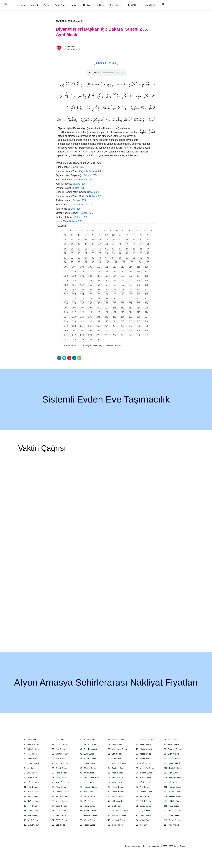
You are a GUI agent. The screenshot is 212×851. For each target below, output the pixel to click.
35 (106, 239)
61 (106, 249)
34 (99, 239)
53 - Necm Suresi (87, 806)
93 (148, 258)
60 (99, 249)
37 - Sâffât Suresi (59, 820)
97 (86, 262)
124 (122, 271)
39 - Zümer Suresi (87, 740)
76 (120, 253)
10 (116, 230)
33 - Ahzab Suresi (59, 801)
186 (90, 299)
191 (130, 299)
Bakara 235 (77, 167)
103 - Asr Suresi (171, 773)
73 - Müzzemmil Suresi (118, 811)
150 (66, 285)
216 (66, 312)
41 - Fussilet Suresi (88, 749)
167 (114, 289)
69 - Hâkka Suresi (116, 792)
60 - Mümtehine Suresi (117, 749)
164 (90, 289)
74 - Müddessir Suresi (117, 815)
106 (66, 267)
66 (141, 249)
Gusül (46, 5)
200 (114, 303)
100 (107, 262)
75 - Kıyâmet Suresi (116, 820)
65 (134, 249)
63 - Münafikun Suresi (117, 763)
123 (114, 271)
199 (106, 303)
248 (146, 321)
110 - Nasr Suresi (171, 806)
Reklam (146, 846)
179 (122, 294)
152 (82, 285)
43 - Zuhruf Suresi (88, 759)
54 (148, 244)
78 (134, 253)
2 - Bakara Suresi (31, 744)
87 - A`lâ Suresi (143, 787)
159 (138, 285)
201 (122, 303)
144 (106, 280)
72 (93, 253)
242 (98, 321)
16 (65, 235)
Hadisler (87, 5)
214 (138, 308)
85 (93, 258)
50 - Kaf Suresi (86, 792)
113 (122, 267)
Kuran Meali (115, 5)
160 (146, 285)
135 (122, 276)
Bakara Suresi (113, 345)
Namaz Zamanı (179, 846)
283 (74, 339)
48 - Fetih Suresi (87, 782)
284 (82, 339)
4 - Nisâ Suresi (30, 754)
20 (93, 235)
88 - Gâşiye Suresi (144, 792)
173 (74, 294)
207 (82, 308)
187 (98, 299)
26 (134, 235)
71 (86, 253)
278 (122, 335)
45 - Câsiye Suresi (88, 768)
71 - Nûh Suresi (115, 801)
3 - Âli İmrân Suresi (32, 749)
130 (82, 276)
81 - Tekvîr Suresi (143, 759)
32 (86, 239)
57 (79, 249)
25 (127, 235)
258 (138, 326)
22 (106, 235)
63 (120, 249)
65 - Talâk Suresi (115, 773)
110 (98, 267)
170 (138, 289)
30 (72, 239)
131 (90, 276)
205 (66, 308)
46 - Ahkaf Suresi (87, 773)
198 (98, 303)
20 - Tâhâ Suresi (59, 740)
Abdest (34, 5)
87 (106, 258)
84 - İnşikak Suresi (144, 773)
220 (98, 312)
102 (123, 262)
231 (98, 317)
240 (82, 321)
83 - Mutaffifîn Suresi (145, 768)
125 (130, 271)
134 (114, 276)
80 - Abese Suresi (143, 754)
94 (65, 262)
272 (74, 335)
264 (98, 330)
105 (147, 262)
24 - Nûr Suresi (58, 759)
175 (90, 294)
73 (99, 253)
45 (86, 244)
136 (130, 276)
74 (106, 253)
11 (123, 230)
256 (122, 326)
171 (146, 289)
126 (138, 271)
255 (114, 326)
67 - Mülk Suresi (115, 782)
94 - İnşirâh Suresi (143, 820)
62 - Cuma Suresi (115, 759)
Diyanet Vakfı (69, 46)
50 (120, 244)
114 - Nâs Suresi (171, 825)
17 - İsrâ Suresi (30, 815)
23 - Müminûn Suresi (61, 754)
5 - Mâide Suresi (31, 759)
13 (137, 230)
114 (130, 267)
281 (146, 335)
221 (106, 312)
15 (150, 230)
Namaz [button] (74, 5)
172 (66, 294)
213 (130, 308)
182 (146, 294)
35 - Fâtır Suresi (59, 811)
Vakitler (100, 5)
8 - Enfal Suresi (30, 773)
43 (72, 244)
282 (66, 339)
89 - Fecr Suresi (143, 796)
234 (122, 317)
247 (138, 321)
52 (134, 244)
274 (90, 335)
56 (72, 249)
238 (66, 321)
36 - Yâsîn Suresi (59, 815)
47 (99, 244)
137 (138, 276)
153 (90, 285)
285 (90, 339)
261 (74, 330)
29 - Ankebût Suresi (60, 782)
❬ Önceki (99, 62)
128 (66, 276)
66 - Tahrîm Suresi (116, 777)
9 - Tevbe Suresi (31, 777)
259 (146, 326)
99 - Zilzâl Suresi (171, 754)
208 (90, 308)
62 (113, 249)
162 (74, 289)
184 (74, 299)
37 (120, 239)
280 (138, 335)
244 (114, 321)
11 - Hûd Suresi (31, 787)
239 (74, 321)
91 (134, 258)
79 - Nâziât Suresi (144, 749)
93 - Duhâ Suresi (143, 815)
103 (131, 262)
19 (86, 235)
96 (79, 262)
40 (141, 239)
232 (106, 317)
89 (120, 258)
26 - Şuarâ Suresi (59, 768)
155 (106, 285)
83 (79, 258)
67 (148, 249)
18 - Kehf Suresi (31, 820)
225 (138, 312)
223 (122, 312)
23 (113, 235)
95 (72, 262)
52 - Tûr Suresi (86, 801)
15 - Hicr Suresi (30, 806)
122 (106, 271)
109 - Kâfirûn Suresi (172, 801)
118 (74, 271)
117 (66, 271)
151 (74, 285)
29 (65, 239)
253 (98, 326)
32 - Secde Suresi (59, 796)
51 (127, 244)
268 (130, 330)
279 (130, 335)
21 (99, 235)
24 (120, 235)
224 (130, 312)
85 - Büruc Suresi (143, 777)
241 (90, 321)
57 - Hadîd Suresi (87, 825)
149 (146, 280)
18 (79, 235)
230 (90, 317)
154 (98, 285)
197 (90, 303)
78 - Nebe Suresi (143, 744)
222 (114, 312)
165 (98, 289)
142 (90, 280)
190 (122, 299)
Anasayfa (21, 5)
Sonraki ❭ (113, 62)
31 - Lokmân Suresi (60, 792)
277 (114, 335)
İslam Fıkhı (132, 5)
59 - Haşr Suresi (115, 744)
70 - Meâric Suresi (116, 796)
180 (130, 294)
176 (98, 294)
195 (74, 303)
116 (146, 267)
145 (114, 280)
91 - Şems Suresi (143, 806)
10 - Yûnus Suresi (31, 782)
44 (79, 244)
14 (144, 230)
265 (106, 330)
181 (138, 294)
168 (122, 289)
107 (74, 267)
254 (106, 326)
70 (79, 253)
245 (122, 321)
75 (113, 253)
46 (93, 244)
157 (122, 285)
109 (90, 267)
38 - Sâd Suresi (58, 825)
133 (106, 276)
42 (65, 244)
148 (138, 280)
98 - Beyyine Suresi (172, 749)
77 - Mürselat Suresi (144, 740)
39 (134, 239)
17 (72, 235)
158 (130, 285)
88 (113, 258)
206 (74, 308)
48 (106, 244)
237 (146, 317)
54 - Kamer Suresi (88, 811)
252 (90, 326)
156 (114, 285)
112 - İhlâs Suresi (171, 815)
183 (66, 299)
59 (93, 249)
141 (82, 280)
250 (74, 326)
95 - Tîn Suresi (142, 825)
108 (82, 267)
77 (127, 253)
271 (66, 335)
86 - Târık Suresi (143, 782)
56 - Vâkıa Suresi (87, 820)
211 (114, 308)
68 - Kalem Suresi (116, 787)
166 (106, 289)
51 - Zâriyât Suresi (88, 796)
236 (138, 317)
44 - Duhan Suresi (87, 763)
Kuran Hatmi (150, 5)
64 (127, 249)
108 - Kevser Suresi (172, 796)
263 (90, 330)
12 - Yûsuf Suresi (31, 792)
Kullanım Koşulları (132, 846)
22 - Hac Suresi (58, 749)
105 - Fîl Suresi (171, 782)
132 (98, 276)
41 (148, 239)
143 (98, 280)
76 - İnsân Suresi (115, 825)
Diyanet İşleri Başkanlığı (69, 21)
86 (99, 258)
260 (66, 330)
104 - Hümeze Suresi (173, 777)
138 (146, 276)
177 (106, 294)
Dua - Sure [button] (60, 5)
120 (90, 271)
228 (74, 317)
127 (146, 271)
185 (82, 299)
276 (106, 335)
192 (138, 299)
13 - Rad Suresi (31, 796)
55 (65, 249)
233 (114, 317)
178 (114, 294)
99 (99, 262)
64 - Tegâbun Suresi (116, 768)
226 (146, 312)
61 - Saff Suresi (115, 754)
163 (82, 289)
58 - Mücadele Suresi (117, 740)
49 (113, 244)
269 (138, 330)
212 (122, 308)
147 (130, 280)
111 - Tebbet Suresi (172, 811)
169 (130, 289)
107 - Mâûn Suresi (172, 792)
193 (146, 299)
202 (130, 303)
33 (93, 239)
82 (72, 258)
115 (138, 267)
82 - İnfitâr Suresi (143, 763)
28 (148, 235)
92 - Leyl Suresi (143, 811)
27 (141, 235)
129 (74, 276)
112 (114, 267)
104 (139, 262)
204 (146, 303)
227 (66, 317)
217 (74, 312)
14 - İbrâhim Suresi (32, 801)
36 (113, 239)
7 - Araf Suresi (30, 768)
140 (74, 280)
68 (65, 253)
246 (130, 321)
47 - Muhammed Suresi (90, 777)
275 (98, 335)
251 (82, 326)
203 (138, 303)
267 (122, 330)
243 (106, 321)
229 (82, 317)
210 (106, 308)
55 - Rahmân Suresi (88, 815)
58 (86, 249)
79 (141, 253)
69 (72, 253)
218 (82, 312)
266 (114, 330)
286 (98, 339)
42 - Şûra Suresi (87, 754)
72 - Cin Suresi (114, 806)
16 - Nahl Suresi (31, 811)
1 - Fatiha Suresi (31, 740)
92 (141, 258)
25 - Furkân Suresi (60, 763)
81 (65, 258)
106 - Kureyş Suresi (172, 787)
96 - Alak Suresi (171, 740)
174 (82, 294)
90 (127, 258)
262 (82, 330)
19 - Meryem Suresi (32, 825)
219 (90, 312)
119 (82, 271)
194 (66, 303)
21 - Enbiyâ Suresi (60, 744)
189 (114, 299)
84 (86, 258)
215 (146, 308)
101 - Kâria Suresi (172, 763)
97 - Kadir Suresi (171, 744)
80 (148, 253)
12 (130, 230)
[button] (21, 5)
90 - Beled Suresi (143, 801)
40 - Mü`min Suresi (88, 744)
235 (130, 317)
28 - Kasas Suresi (59, 777)
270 (146, 330)
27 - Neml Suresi (59, 773)
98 (93, 262)
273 (82, 335)
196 (82, 303)
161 (66, 289)
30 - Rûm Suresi (59, 787)
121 (98, 271)
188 (106, 299)
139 (66, 280)
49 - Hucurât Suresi (88, 787)
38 (127, 239)
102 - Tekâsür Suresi (173, 768)
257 (130, 326)
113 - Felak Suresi (172, 820)
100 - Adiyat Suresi (172, 759)
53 (141, 244)
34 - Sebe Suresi (59, 806)
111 (106, 267)
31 (79, 239)
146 (122, 280)
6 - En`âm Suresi (31, 763)
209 (98, 308)
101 (115, 262)
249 (66, 326)
